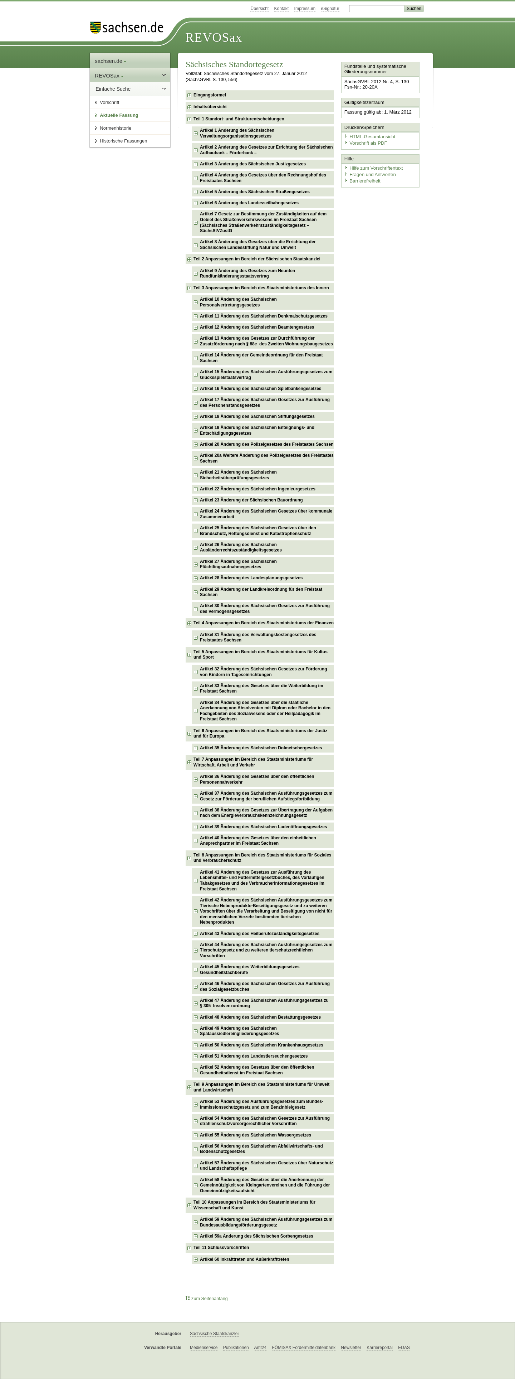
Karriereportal (380, 1347)
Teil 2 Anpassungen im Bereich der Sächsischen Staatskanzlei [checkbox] (256, 258)
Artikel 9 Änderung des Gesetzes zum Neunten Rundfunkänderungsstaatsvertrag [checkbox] (247, 273)
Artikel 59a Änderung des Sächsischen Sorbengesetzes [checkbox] (256, 1236)
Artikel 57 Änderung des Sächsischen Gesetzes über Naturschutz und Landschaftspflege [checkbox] (266, 1165)
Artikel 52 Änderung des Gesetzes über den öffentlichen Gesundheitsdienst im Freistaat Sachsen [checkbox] (257, 1070)
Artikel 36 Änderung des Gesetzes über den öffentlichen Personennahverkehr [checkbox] (257, 779)
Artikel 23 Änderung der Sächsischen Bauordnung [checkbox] (251, 500)
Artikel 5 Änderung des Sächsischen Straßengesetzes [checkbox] (255, 191)
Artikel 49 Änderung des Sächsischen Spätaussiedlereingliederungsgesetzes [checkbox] (239, 1031)
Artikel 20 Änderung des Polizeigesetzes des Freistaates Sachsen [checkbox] (266, 444)
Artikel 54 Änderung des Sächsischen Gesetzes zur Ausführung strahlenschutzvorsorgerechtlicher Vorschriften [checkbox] (265, 1121)
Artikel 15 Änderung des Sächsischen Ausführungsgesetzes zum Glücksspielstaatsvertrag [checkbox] (266, 374)
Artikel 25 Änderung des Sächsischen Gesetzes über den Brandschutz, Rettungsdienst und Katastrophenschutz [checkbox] (258, 530)
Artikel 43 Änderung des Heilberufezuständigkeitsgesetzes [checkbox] (259, 933)
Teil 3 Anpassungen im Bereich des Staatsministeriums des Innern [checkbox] (261, 287)
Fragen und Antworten (369, 173)
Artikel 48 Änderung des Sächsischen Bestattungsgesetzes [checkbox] (260, 1017)
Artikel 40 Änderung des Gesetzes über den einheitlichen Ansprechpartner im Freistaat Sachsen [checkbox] (258, 840)
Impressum (304, 8)
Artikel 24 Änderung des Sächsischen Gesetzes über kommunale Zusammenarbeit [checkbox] (266, 514)
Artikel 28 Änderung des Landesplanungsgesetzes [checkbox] (251, 577)
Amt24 (260, 1347)
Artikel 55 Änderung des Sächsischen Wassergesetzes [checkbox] (255, 1135)
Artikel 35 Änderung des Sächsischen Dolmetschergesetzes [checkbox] (261, 747)
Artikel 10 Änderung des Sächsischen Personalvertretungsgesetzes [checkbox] (238, 302)
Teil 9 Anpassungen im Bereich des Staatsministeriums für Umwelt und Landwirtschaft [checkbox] (261, 1087)
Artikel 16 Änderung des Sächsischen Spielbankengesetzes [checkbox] (260, 388)
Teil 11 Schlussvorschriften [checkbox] (221, 1247)
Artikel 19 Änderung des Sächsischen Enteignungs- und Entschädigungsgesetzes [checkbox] (257, 430)
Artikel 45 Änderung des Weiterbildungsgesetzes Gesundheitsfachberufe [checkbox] (250, 969)
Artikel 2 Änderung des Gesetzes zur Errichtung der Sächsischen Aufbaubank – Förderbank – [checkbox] (266, 150)
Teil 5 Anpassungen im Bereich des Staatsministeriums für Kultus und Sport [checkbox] (260, 654)
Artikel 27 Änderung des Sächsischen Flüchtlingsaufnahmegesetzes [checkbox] (238, 564)
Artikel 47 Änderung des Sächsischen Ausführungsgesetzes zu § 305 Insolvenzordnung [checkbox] (264, 1003)
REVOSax (213, 37)
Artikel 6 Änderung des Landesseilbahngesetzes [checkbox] (249, 202)
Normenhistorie (115, 128)
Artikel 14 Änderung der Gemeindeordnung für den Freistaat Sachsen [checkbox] (261, 358)
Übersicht (259, 8)
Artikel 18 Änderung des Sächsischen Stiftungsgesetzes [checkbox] (257, 416)
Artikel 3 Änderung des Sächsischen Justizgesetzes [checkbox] (253, 163)
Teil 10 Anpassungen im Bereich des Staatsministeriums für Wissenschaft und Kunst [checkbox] (254, 1205)
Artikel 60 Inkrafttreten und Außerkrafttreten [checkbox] (244, 1259)
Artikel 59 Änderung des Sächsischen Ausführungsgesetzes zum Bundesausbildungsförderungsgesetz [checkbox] (266, 1222)
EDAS (404, 1347)
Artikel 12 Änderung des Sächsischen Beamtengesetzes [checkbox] (257, 327)
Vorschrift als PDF (365, 142)
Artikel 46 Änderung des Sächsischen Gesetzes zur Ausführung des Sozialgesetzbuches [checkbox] (265, 986)
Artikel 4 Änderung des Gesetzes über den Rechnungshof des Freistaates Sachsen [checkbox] (263, 178)
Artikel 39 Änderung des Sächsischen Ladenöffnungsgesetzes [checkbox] (263, 826)
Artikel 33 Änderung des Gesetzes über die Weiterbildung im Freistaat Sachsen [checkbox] (261, 688)
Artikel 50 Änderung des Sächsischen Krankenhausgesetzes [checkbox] (261, 1045)
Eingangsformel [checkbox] (209, 95)
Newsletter (351, 1347)
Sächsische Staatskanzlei (214, 1333)
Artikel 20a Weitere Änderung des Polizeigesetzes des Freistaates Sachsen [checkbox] (267, 458)
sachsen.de (110, 61)
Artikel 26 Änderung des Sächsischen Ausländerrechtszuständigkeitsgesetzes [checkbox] (241, 547)
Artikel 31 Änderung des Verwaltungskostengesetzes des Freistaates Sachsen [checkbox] (258, 637)
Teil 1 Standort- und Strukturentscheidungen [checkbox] (238, 118)
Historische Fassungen (123, 141)
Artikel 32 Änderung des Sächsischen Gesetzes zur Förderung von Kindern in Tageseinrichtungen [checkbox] (263, 671)
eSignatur (330, 8)
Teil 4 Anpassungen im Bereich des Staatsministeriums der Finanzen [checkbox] (263, 622)
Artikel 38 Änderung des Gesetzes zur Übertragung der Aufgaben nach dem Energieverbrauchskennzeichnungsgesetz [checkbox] (266, 813)
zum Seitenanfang (207, 1298)
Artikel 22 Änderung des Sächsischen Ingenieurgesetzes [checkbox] (257, 488)
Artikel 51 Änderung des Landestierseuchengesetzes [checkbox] (254, 1056)
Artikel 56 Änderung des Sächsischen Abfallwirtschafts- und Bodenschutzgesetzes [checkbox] (261, 1149)
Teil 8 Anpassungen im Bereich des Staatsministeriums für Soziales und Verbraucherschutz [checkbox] (262, 858)
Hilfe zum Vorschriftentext (372, 167)
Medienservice (203, 1347)
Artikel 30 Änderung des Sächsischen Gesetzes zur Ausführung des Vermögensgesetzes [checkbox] (265, 608)
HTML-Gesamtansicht (369, 136)
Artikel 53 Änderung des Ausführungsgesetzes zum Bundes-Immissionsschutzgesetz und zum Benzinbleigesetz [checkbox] (261, 1104)
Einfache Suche (113, 89)
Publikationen (236, 1347)
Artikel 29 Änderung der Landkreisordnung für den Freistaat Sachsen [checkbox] (261, 592)
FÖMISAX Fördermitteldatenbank (303, 1347)
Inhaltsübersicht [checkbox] (210, 106)
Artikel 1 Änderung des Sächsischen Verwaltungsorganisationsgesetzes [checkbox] (237, 133)
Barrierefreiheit (361, 179)
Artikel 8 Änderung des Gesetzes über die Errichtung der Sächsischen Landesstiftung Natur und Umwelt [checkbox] (257, 244)
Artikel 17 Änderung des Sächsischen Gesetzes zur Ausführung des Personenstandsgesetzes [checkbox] (265, 402)
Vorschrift (109, 102)
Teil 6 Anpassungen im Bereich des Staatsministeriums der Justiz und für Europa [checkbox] (260, 733)
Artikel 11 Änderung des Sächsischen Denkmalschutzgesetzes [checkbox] (264, 316)
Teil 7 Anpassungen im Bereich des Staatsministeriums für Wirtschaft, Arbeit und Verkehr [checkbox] (253, 762)
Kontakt (281, 8)
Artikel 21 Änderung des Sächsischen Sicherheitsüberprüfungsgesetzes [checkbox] (238, 475)
